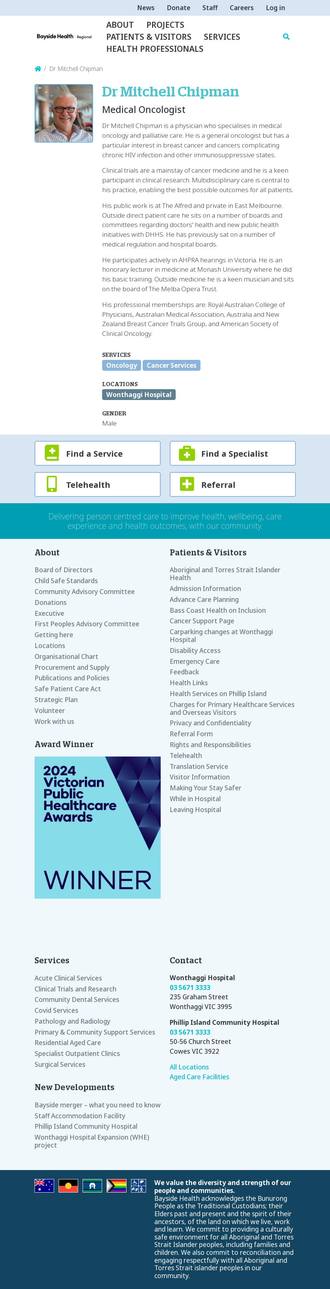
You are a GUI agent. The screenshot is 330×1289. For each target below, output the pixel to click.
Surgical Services (60, 1064)
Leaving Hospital (195, 809)
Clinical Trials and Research (75, 989)
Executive (49, 613)
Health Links (189, 682)
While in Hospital (195, 798)
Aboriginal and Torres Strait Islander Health (225, 574)
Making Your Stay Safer (205, 788)
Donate (178, 7)
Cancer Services (171, 365)
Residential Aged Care (68, 1042)
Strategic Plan (56, 699)
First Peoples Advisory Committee (87, 624)
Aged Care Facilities (199, 1076)
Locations (50, 645)
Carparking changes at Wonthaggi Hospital (221, 635)
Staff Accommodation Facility (80, 1116)
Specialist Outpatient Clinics (77, 1053)
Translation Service (199, 766)
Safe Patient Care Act (68, 688)
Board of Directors (64, 570)
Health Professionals (154, 48)
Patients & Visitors (148, 36)
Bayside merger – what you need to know (98, 1105)
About (120, 24)
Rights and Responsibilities (210, 744)
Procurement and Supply (72, 667)
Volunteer (50, 710)
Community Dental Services (77, 999)
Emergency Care (195, 661)
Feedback (184, 672)
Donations (51, 602)
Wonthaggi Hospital (139, 394)
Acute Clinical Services (68, 978)
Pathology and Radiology (72, 1021)
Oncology (121, 365)
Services (222, 36)
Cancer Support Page (202, 621)
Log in (275, 7)
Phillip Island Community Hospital (86, 1126)
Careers (242, 7)
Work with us (54, 721)
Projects (165, 24)
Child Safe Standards (66, 580)
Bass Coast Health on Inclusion (218, 610)
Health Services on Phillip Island (218, 693)
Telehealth (186, 755)
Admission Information (205, 588)
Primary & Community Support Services (95, 1032)
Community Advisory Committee (85, 591)
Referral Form (191, 733)
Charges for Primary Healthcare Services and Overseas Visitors (232, 708)
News (146, 7)
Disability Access (195, 650)
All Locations (189, 1067)
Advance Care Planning (204, 599)
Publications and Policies (72, 678)
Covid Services (56, 1010)
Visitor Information (200, 777)
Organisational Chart (66, 656)
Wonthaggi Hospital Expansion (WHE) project (92, 1141)
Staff (210, 7)
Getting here (54, 634)
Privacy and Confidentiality (210, 723)
